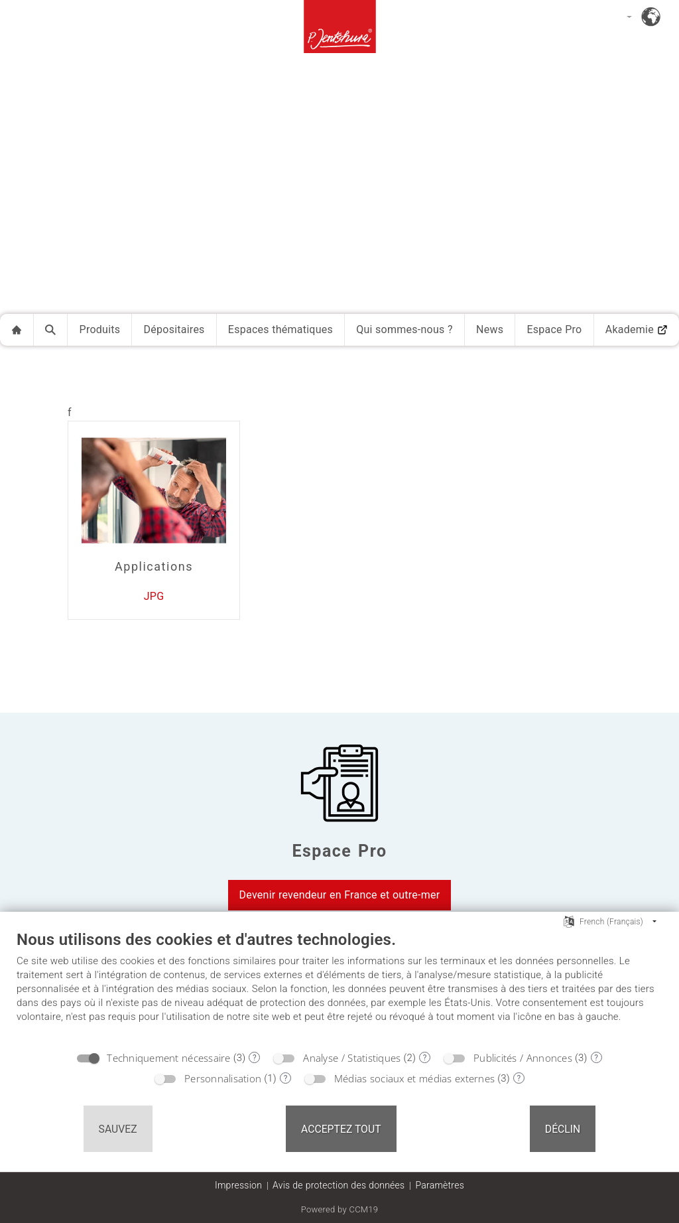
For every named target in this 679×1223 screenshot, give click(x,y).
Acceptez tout (341, 1129)
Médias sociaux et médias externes (414, 1078)
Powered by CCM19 (340, 1209)
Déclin (563, 1129)
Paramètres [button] (439, 1185)
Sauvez (118, 1129)
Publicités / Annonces (522, 1057)
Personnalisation (222, 1078)
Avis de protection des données (338, 1185)
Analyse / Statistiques (352, 1057)
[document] (339, 986)
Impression (238, 1185)
